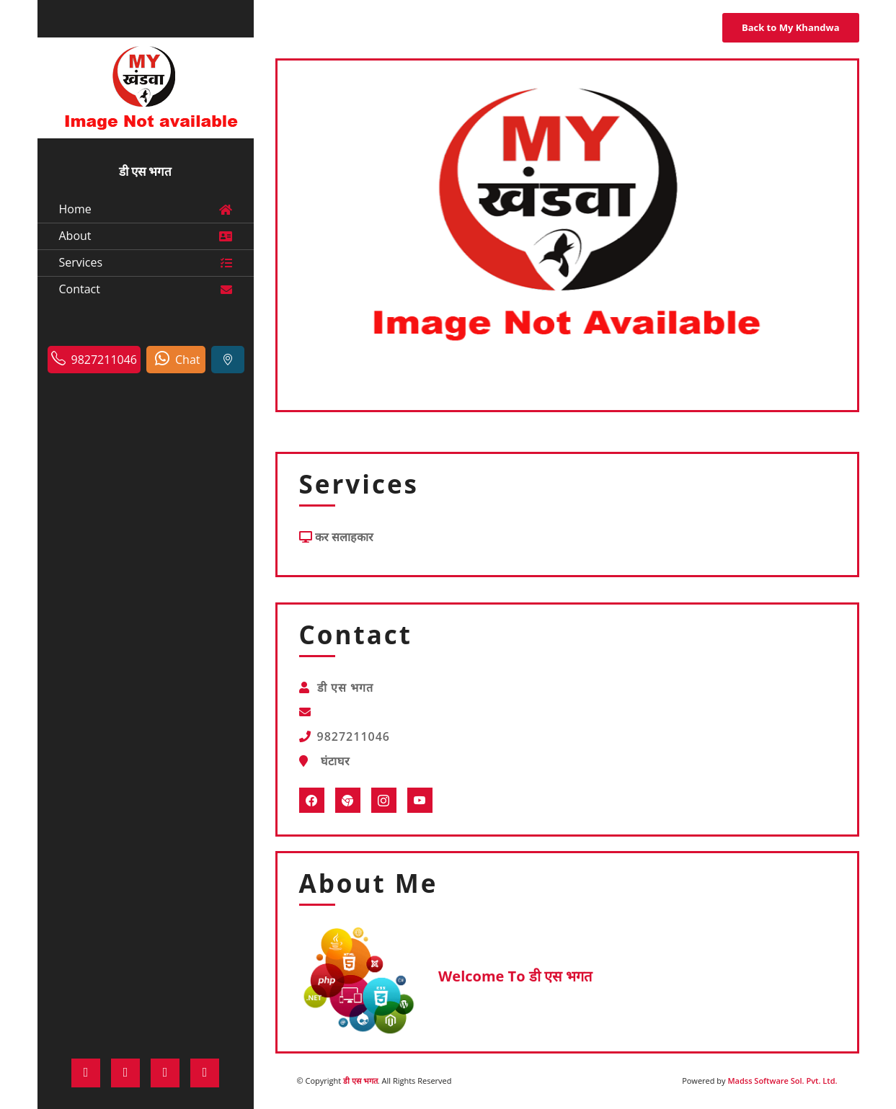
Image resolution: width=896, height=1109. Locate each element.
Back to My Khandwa (791, 27)
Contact (145, 288)
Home (145, 208)
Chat (177, 359)
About (145, 235)
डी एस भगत (360, 1080)
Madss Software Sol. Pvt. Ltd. (782, 1080)
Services (145, 262)
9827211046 (94, 359)
